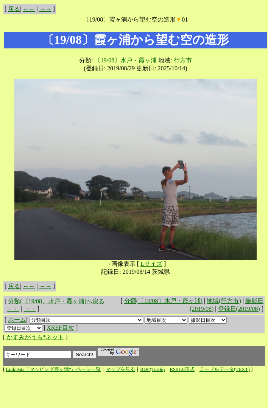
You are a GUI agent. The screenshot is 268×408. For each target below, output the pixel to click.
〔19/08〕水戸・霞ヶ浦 (126, 60)
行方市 (183, 60)
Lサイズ (151, 264)
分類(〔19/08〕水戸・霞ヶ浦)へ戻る (56, 301)
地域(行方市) (224, 301)
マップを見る (120, 369)
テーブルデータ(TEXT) (224, 369)
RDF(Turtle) (152, 369)
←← (29, 9)
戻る (14, 9)
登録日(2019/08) (239, 309)
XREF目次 (60, 327)
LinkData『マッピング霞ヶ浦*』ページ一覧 (53, 369)
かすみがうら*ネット (35, 337)
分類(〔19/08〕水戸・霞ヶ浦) (163, 301)
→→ (45, 9)
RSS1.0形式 (182, 369)
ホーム (17, 319)
